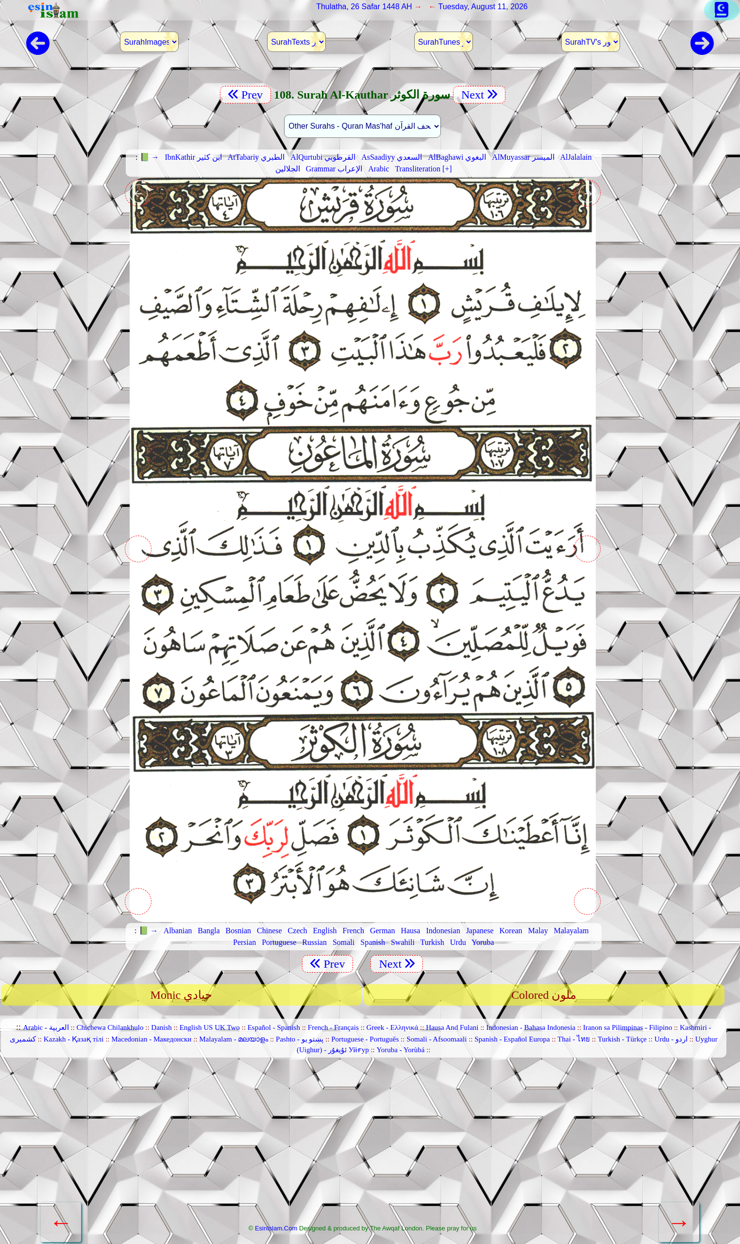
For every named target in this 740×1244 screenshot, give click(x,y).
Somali (343, 942)
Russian (314, 942)
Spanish (372, 942)
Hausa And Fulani (452, 1027)
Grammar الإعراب (334, 169)
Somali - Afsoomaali (436, 1039)
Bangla (208, 930)
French (353, 930)
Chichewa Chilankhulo (110, 1027)
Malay (538, 930)
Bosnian (238, 930)
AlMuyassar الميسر (523, 157)
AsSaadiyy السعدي (391, 157)
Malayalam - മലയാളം (233, 1039)
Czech (297, 930)
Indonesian (443, 930)
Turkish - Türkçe (622, 1039)
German (382, 930)
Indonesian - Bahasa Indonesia (530, 1027)
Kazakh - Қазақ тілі (74, 1039)
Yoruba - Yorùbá (401, 1050)
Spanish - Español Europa (512, 1039)
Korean (511, 930)
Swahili (403, 942)
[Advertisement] (362, 1144)
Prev (245, 94)
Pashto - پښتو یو (299, 1039)
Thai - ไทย (573, 1039)
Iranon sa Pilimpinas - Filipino (627, 1027)
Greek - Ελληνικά (393, 1027)
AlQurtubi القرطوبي (322, 157)
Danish (161, 1027)
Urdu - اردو (671, 1039)
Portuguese (279, 942)
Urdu (458, 942)
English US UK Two (210, 1027)
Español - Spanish (274, 1027)
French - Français (333, 1027)
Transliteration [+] (423, 169)
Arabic (378, 169)
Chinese (269, 930)
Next (479, 94)
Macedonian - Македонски (151, 1039)
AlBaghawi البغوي (457, 157)
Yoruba (482, 942)
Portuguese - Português (365, 1039)
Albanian (178, 930)
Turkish (432, 942)
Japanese (480, 930)
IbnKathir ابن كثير (193, 157)
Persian (244, 942)
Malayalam (571, 930)
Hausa (410, 930)
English (325, 930)
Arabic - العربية (45, 1027)
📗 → (149, 157)
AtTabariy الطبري (256, 157)
